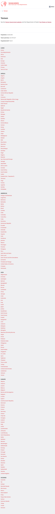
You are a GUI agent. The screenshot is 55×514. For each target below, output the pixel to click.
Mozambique (4, 148)
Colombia (3, 214)
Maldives (3, 328)
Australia (3, 480)
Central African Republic (7, 93)
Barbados (3, 202)
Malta (2, 437)
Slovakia (3, 460)
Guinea (2, 125)
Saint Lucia (3, 255)
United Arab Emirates (6, 368)
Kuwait (2, 317)
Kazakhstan (4, 311)
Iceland (3, 420)
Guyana (3, 234)
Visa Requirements (5, 52)
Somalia (3, 167)
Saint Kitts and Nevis (6, 253)
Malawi (2, 138)
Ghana (2, 120)
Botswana (3, 82)
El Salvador (3, 227)
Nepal (2, 334)
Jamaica (3, 240)
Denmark (3, 403)
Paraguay (3, 249)
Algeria (2, 75)
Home (2, 50)
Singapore (3, 351)
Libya (2, 133)
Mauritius (3, 144)
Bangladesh (4, 283)
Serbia (2, 458)
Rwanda (3, 157)
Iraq (2, 302)
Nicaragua (3, 244)
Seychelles (3, 163)
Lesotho (3, 129)
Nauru (2, 490)
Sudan (2, 174)
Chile (2, 212)
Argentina (3, 197)
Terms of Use (4, 69)
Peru (2, 251)
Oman (2, 336)
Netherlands (4, 445)
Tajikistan (3, 358)
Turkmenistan (4, 366)
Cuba (2, 219)
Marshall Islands (5, 486)
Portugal (3, 452)
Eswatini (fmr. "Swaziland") (7, 176)
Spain (2, 465)
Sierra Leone (4, 165)
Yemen (6, 11)
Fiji (1, 482)
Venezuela (3, 268)
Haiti (2, 236)
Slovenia (3, 462)
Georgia (3, 294)
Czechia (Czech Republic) (7, 400)
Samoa (2, 499)
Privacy (2, 67)
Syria (2, 356)
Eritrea (2, 112)
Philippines (3, 343)
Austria (2, 385)
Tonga (2, 503)
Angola (2, 78)
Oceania (3, 63)
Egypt (2, 108)
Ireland (2, 422)
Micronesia (3, 488)
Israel (2, 304)
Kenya (2, 127)
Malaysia (3, 326)
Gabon (2, 116)
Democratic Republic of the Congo (9, 99)
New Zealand (4, 492)
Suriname (3, 259)
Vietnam (3, 373)
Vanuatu (3, 507)
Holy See (3, 415)
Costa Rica (3, 217)
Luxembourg (4, 433)
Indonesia (3, 298)
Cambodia (3, 289)
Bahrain (3, 281)
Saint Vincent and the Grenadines (9, 257)
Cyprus (2, 398)
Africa (2, 54)
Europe (2, 61)
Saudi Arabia (4, 349)
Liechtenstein (4, 428)
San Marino (4, 456)
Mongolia (3, 330)
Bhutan (3, 285)
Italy (2, 424)
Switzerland (4, 469)
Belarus (3, 388)
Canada (3, 210)
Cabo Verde (4, 90)
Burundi (3, 86)
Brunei (2, 287)
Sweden (3, 467)
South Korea (4, 315)
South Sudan (4, 172)
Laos (2, 321)
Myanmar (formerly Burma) (8, 332)
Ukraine (3, 471)
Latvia (2, 426)
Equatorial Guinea (5, 110)
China (2, 291)
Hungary (3, 418)
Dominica (3, 221)
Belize (2, 204)
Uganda (3, 185)
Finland (3, 407)
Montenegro (4, 443)
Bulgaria (3, 394)
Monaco (3, 441)
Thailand (3, 360)
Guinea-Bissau (4, 123)
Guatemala (3, 232)
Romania (3, 454)
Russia (2, 347)
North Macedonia (5, 435)
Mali (2, 140)
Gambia (3, 118)
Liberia (2, 131)
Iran (2, 300)
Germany (3, 411)
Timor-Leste (4, 362)
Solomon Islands (5, 501)
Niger (2, 153)
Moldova (3, 439)
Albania (3, 381)
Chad (2, 95)
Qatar (2, 345)
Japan (2, 306)
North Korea (4, 313)
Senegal (3, 161)
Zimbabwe (3, 189)
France (2, 409)
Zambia (3, 187)
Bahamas (3, 199)
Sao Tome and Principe (7, 159)
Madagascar (4, 135)
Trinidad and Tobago (6, 262)
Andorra (3, 383)
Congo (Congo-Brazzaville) (7, 101)
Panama (3, 247)
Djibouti (3, 105)
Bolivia (2, 206)
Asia (2, 58)
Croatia (3, 396)
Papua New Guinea (6, 497)
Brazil (2, 208)
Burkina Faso (4, 84)
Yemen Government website (13, 22)
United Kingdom (5, 473)
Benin (2, 80)
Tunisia (2, 182)
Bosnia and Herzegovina (7, 392)
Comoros (3, 97)
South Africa (4, 170)
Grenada (3, 229)
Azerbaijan (3, 279)
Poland (2, 450)
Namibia (3, 150)
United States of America (7, 264)
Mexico (2, 242)
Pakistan (3, 338)
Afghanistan (4, 274)
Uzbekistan (3, 371)
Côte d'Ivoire (4, 103)
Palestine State (4, 341)
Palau (2, 495)
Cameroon (3, 88)
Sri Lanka (3, 353)
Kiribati (2, 484)
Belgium (3, 390)
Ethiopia (3, 114)
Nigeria (3, 155)
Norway (3, 448)
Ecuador (3, 225)
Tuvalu (2, 505)
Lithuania (3, 430)
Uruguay (3, 266)
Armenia (3, 276)
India (2, 296)
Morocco (3, 146)
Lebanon (3, 324)
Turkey (2, 364)
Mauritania (3, 142)
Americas (3, 56)
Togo (2, 180)
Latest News (4, 65)
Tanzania (3, 178)
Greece (2, 413)
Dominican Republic (6, 223)
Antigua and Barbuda (6, 195)
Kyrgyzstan (3, 319)
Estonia (3, 405)
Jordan (2, 309)
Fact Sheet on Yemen (45, 22)
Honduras (3, 238)
